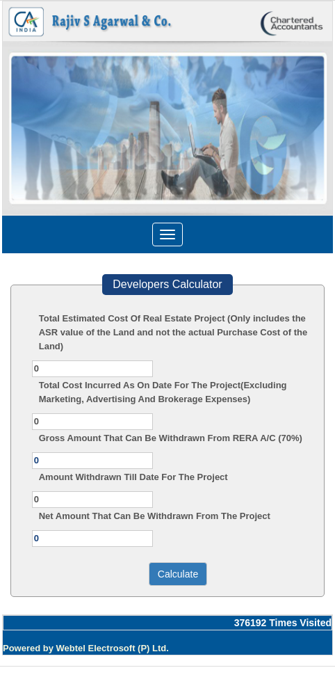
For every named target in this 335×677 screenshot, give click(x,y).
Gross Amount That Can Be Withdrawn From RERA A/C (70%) (170, 438)
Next (294, 123)
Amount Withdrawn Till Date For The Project (133, 477)
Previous (37, 123)
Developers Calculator (167, 284)
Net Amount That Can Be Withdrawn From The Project (154, 516)
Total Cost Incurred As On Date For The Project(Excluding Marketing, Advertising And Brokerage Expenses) (163, 392)
